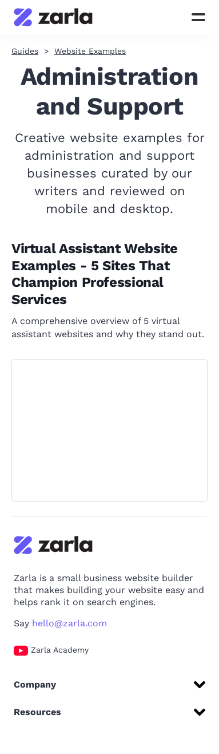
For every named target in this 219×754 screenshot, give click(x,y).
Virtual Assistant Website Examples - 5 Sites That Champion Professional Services (94, 273)
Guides (24, 51)
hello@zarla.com (69, 623)
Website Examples (90, 51)
